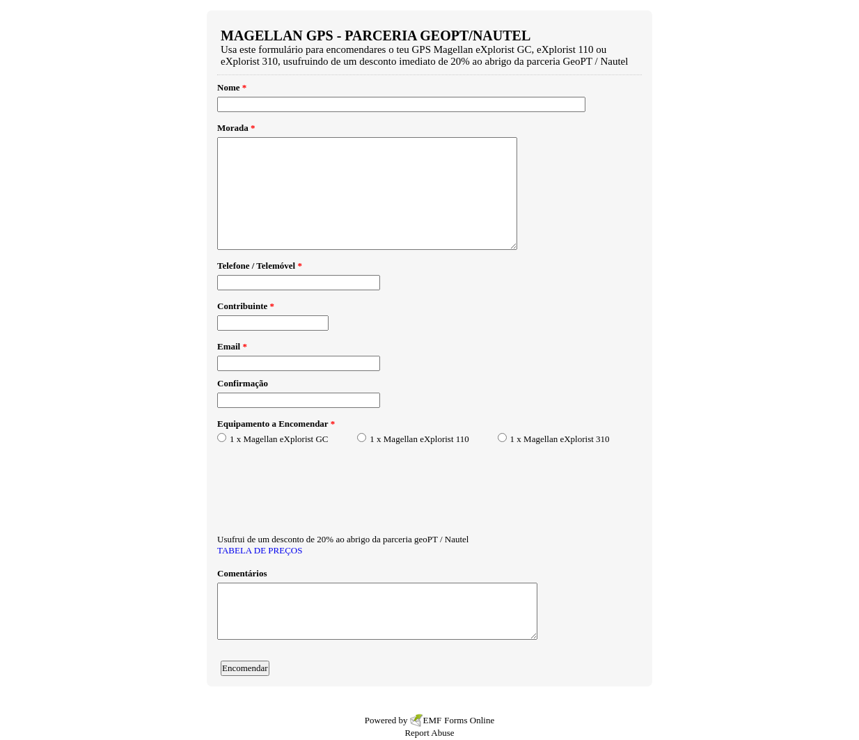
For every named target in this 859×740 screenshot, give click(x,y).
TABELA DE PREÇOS (259, 550)
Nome (231, 87)
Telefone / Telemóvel (259, 265)
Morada (236, 128)
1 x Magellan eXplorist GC (279, 439)
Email (232, 346)
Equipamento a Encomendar (276, 423)
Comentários (242, 573)
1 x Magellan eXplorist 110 (419, 439)
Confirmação (242, 383)
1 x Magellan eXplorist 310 (560, 439)
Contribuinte (245, 306)
